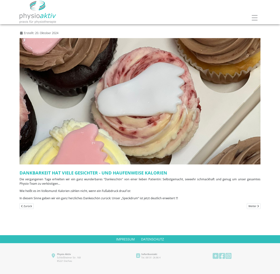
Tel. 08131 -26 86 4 (150, 257)
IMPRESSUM (125, 239)
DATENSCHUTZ (152, 239)
